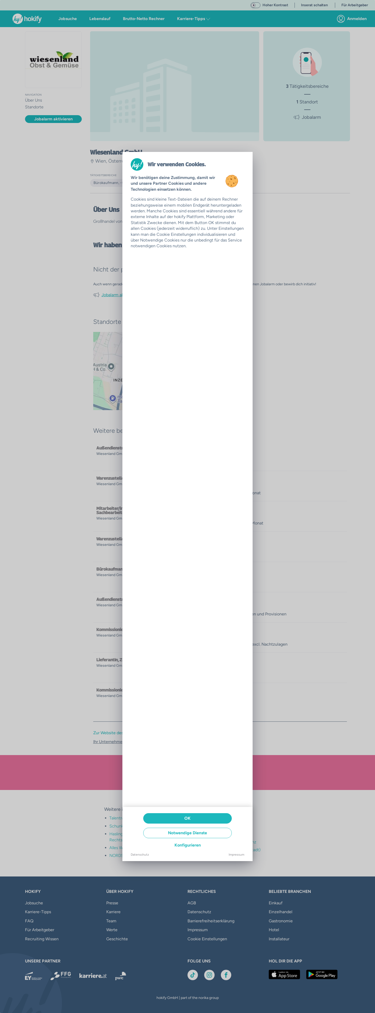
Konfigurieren (187, 845)
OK (187, 818)
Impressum (236, 854)
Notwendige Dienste (187, 832)
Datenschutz (140, 854)
